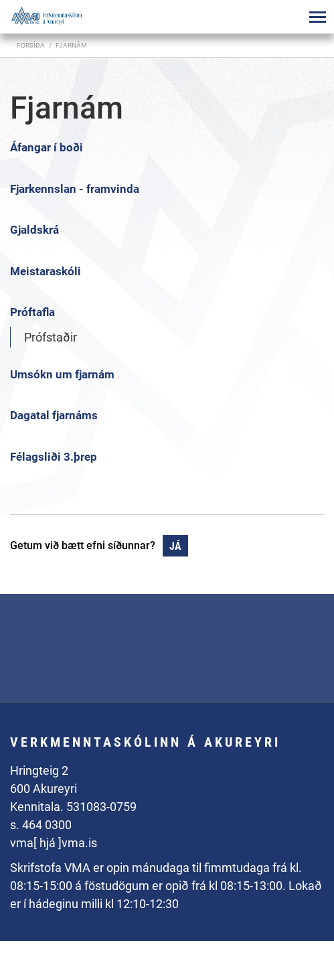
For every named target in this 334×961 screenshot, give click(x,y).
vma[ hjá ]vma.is (53, 843)
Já (175, 546)
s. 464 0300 (41, 825)
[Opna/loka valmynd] (317, 16)
